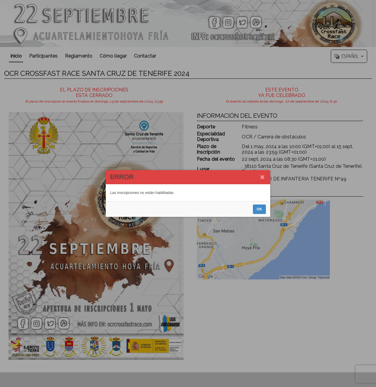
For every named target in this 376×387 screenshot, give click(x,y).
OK (259, 209)
